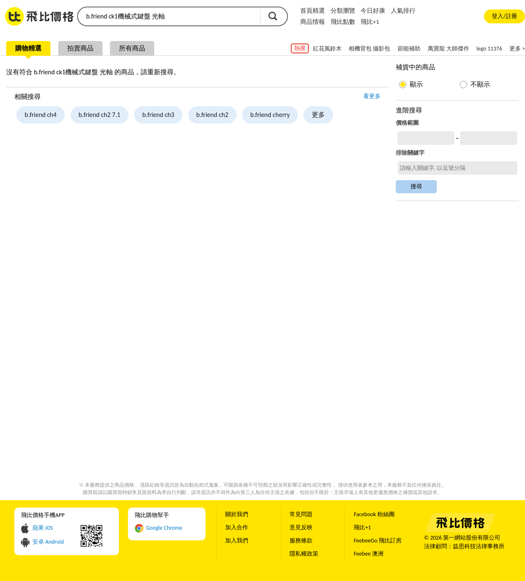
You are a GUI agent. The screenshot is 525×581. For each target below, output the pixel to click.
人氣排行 (403, 10)
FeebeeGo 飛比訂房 (378, 540)
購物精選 (28, 48)
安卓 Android (48, 541)
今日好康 (373, 10)
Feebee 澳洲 (368, 553)
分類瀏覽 (343, 10)
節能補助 (408, 48)
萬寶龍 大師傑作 (448, 48)
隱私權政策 (304, 553)
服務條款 (301, 540)
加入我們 (236, 540)
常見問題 (301, 514)
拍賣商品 (80, 48)
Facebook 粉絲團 (374, 514)
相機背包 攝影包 (369, 48)
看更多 (372, 96)
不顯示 (480, 84)
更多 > (517, 48)
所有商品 (132, 48)
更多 (318, 115)
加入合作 (236, 527)
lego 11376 (489, 48)
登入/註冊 (504, 16)
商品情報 (312, 21)
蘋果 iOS (42, 527)
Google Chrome (164, 527)
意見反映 (301, 527)
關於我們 (236, 514)
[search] (168, 16)
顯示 (416, 84)
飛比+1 (370, 21)
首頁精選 (312, 10)
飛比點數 (343, 21)
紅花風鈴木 (327, 48)
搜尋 (272, 16)
